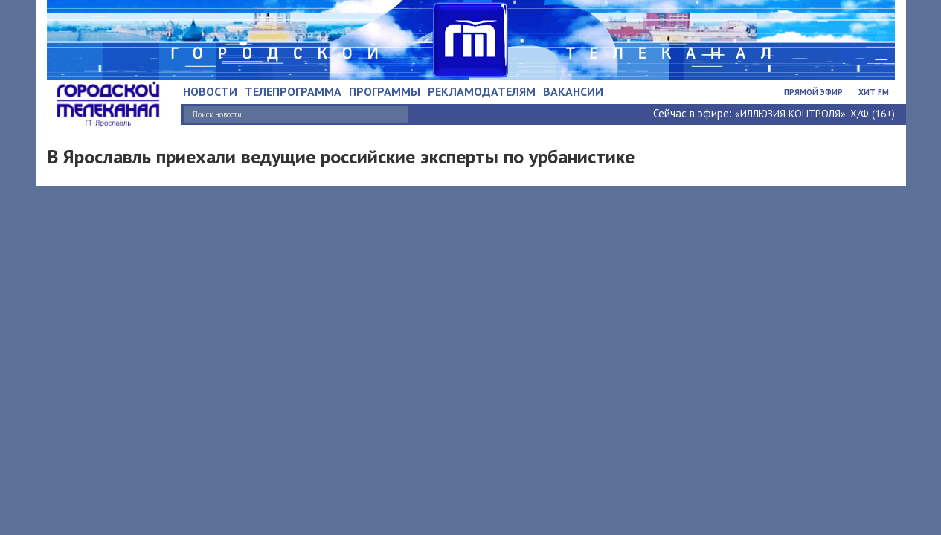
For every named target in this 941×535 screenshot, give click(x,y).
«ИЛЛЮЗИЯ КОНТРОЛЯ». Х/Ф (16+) (815, 113)
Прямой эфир (813, 92)
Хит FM (873, 92)
